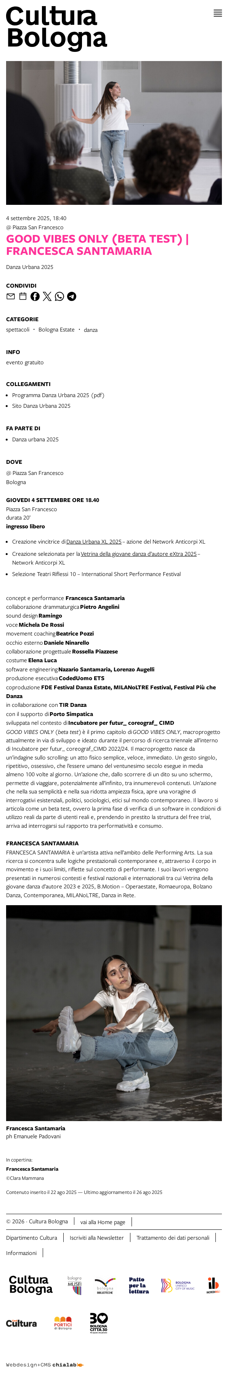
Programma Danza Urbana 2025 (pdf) (58, 395)
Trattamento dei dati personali (172, 1237)
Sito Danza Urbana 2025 (41, 405)
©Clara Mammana (114, 1168)
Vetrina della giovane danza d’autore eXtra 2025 (139, 553)
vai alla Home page (102, 1222)
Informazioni (21, 1253)
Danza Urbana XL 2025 (94, 541)
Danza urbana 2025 (35, 439)
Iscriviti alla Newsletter (97, 1237)
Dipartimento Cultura (31, 1237)
